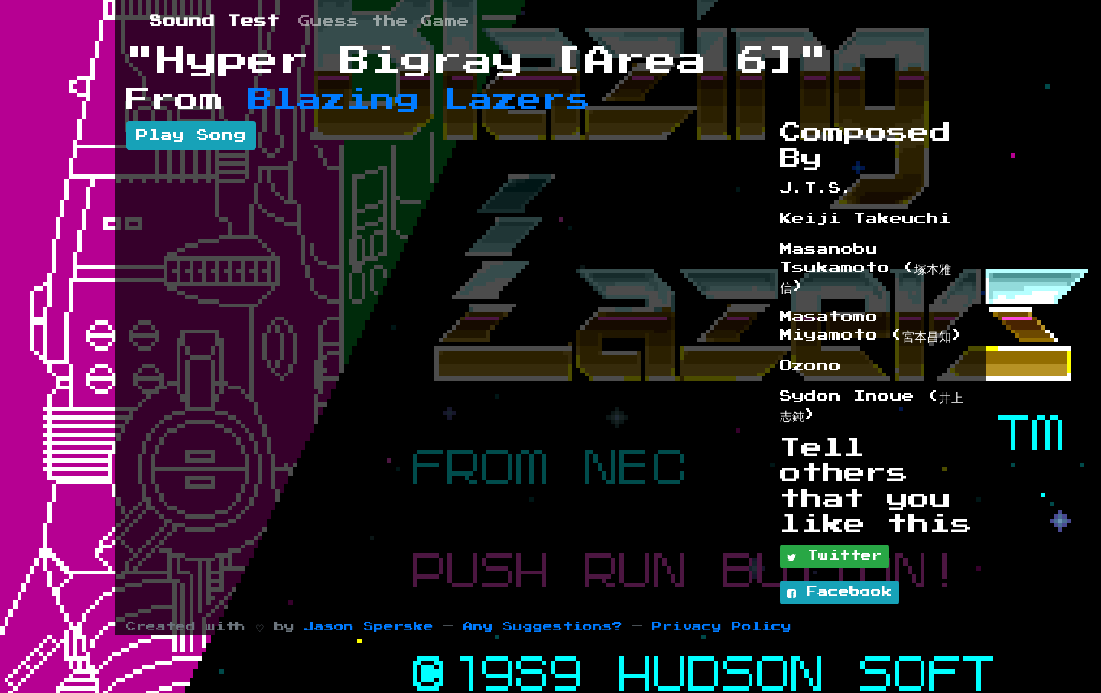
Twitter (834, 557)
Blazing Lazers (419, 100)
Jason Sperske (369, 627)
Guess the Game (383, 21)
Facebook (839, 593)
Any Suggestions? (542, 627)
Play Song (191, 135)
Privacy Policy (721, 627)
